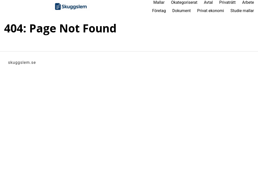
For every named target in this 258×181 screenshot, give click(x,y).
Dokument (181, 10)
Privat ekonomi (210, 10)
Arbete (248, 2)
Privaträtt (227, 2)
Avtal (208, 2)
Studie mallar (242, 10)
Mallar (159, 2)
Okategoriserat (184, 2)
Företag (159, 10)
